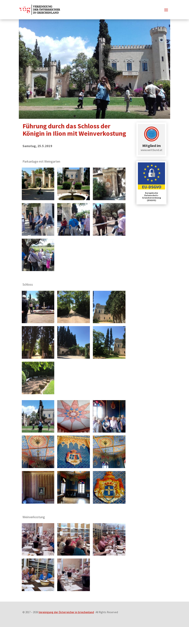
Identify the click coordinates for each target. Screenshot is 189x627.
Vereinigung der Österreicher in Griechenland (66, 612)
